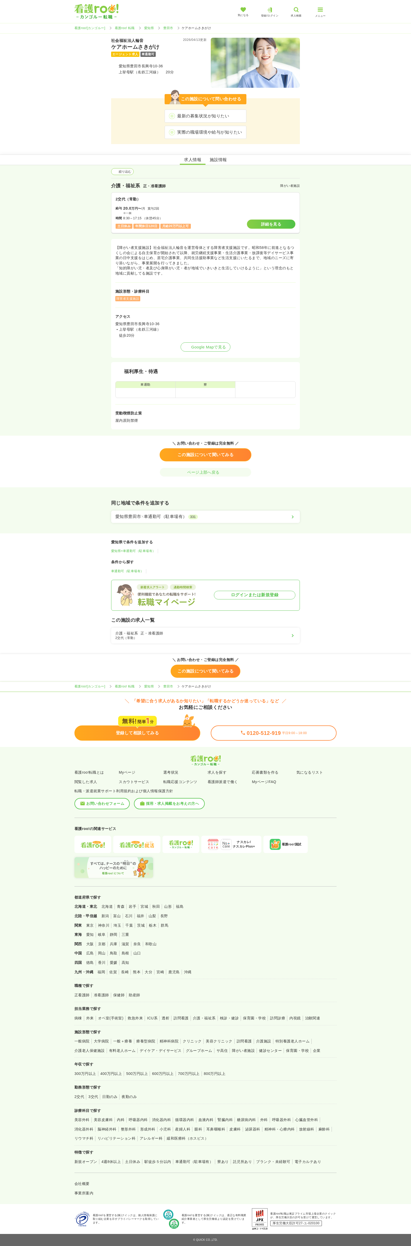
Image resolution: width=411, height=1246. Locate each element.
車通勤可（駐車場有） (127, 571)
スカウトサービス (134, 782)
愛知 (90, 934)
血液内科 (206, 1120)
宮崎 (160, 972)
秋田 (156, 906)
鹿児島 (174, 972)
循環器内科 (184, 1120)
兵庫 (113, 944)
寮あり (223, 1162)
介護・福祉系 (204, 1018)
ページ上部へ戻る (205, 472)
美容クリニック (219, 1041)
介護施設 (263, 1041)
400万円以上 (111, 1074)
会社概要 (82, 1184)
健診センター (270, 1050)
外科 (264, 1120)
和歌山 (150, 944)
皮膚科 (235, 1129)
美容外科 (82, 1120)
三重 (125, 934)
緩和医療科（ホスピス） (187, 1138)
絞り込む (122, 172)
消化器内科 (161, 1120)
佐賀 (113, 972)
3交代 (93, 1097)
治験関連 (312, 1018)
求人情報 (192, 159)
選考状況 (171, 772)
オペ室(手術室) (110, 1018)
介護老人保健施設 (89, 1050)
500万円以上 (137, 1074)
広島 (90, 953)
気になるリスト (309, 772)
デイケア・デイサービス (160, 1050)
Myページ (127, 772)
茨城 (141, 925)
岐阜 (102, 934)
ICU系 (152, 1018)
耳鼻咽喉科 (215, 1129)
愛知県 (149, 28)
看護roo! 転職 (125, 28)
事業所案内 (83, 1193)
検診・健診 (229, 1018)
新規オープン (85, 1162)
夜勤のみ (129, 1097)
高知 (125, 962)
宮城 (144, 906)
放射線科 (306, 1129)
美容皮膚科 (103, 1120)
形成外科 (147, 1129)
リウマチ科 (83, 1138)
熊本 (136, 972)
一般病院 (82, 1041)
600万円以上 (163, 1074)
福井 (140, 916)
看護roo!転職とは (89, 772)
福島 (179, 906)
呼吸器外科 (281, 1120)
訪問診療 (277, 1018)
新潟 (105, 916)
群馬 (164, 925)
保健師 (119, 995)
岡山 (102, 953)
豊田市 (168, 28)
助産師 (134, 995)
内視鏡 (295, 1018)
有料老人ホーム (122, 1050)
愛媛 (113, 962)
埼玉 (117, 925)
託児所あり (242, 1162)
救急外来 (135, 1018)
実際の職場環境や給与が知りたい (209, 132)
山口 (137, 953)
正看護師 (82, 995)
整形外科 (128, 1129)
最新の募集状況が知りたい (203, 116)
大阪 (90, 944)
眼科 (198, 1129)
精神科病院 (169, 1041)
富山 (117, 916)
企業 (317, 1050)
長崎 (125, 972)
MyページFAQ (264, 782)
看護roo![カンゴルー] (89, 28)
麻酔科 (324, 1129)
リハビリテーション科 (117, 1138)
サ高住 (222, 1050)
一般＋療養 (122, 1041)
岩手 (132, 906)
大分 (148, 972)
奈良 (137, 944)
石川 (129, 916)
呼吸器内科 (138, 1120)
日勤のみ (109, 1097)
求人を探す (217, 772)
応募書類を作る (265, 772)
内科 (121, 1120)
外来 (90, 1018)
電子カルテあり (308, 1162)
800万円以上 (215, 1074)
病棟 (78, 1018)
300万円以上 (85, 1074)
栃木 (152, 925)
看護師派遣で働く (223, 782)
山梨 (152, 916)
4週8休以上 (111, 1162)
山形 (168, 906)
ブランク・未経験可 (273, 1162)
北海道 (107, 906)
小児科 (165, 1129)
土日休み (132, 1162)
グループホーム (199, 1050)
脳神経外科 (107, 1129)
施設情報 (218, 159)
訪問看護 (181, 1018)
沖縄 (188, 972)
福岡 (101, 972)
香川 (102, 962)
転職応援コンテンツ (180, 782)
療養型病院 (145, 1041)
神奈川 (103, 925)
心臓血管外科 (306, 1120)
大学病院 (101, 1041)
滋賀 (125, 944)
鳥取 (113, 953)
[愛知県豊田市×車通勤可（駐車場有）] (205, 517)
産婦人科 (182, 1129)
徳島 (90, 962)
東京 (90, 925)
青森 (121, 906)
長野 (164, 916)
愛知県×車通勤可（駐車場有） (133, 551)
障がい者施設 (243, 1050)
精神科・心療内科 (279, 1129)
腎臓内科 (225, 1120)
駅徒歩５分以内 (157, 1162)
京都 (102, 944)
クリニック (192, 1041)
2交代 (79, 1097)
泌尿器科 (252, 1129)
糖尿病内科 (246, 1120)
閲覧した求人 (85, 782)
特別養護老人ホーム (292, 1041)
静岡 (113, 934)
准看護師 (101, 995)
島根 (125, 953)
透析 (165, 1018)
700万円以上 (189, 1074)
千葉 (129, 925)
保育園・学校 (254, 1018)
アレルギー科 (151, 1138)
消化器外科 (83, 1129)
